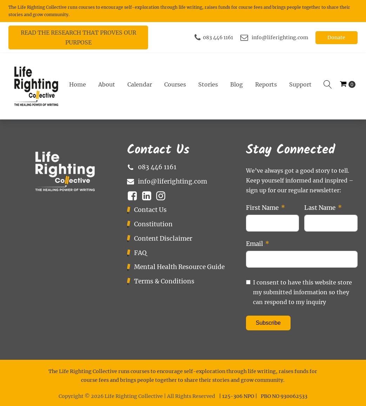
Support (300, 84)
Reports (266, 84)
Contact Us (150, 210)
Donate (336, 37)
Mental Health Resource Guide (179, 267)
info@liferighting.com (280, 37)
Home (77, 84)
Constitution (153, 224)
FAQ (140, 253)
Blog (236, 84)
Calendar (139, 84)
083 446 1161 (218, 37)
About (106, 84)
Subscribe (268, 323)
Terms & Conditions (164, 281)
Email (254, 244)
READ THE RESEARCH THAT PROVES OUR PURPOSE (78, 37)
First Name (262, 208)
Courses (175, 84)
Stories (208, 84)
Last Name (319, 208)
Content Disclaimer (163, 238)
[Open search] (327, 84)
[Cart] (348, 84)
